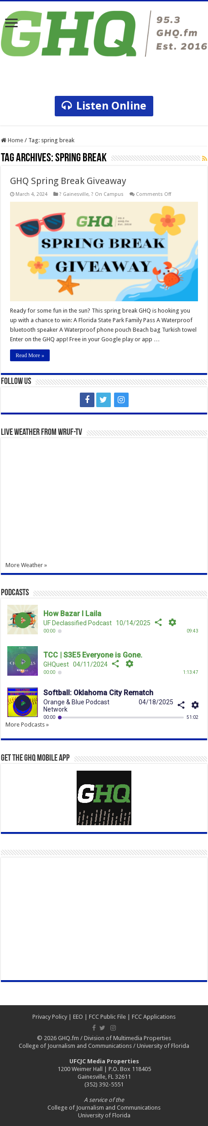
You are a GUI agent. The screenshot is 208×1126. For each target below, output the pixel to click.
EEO (78, 1016)
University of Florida (163, 1045)
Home (12, 140)
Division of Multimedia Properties (127, 1038)
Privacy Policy (49, 1016)
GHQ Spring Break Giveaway (68, 180)
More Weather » (26, 565)
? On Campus (107, 194)
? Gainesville (73, 194)
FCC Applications (154, 1016)
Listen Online (104, 106)
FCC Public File (107, 1016)
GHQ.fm (68, 1038)
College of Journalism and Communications (75, 1045)
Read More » (30, 355)
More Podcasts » (27, 724)
